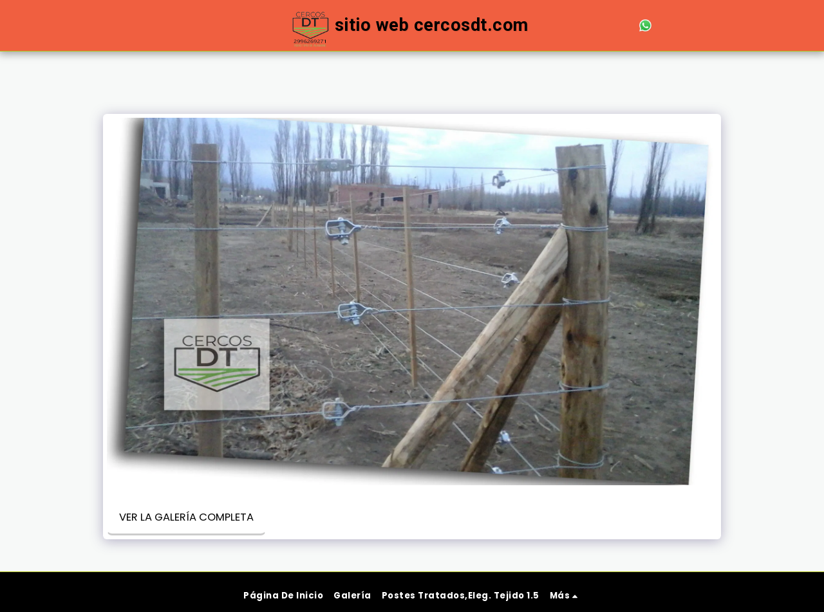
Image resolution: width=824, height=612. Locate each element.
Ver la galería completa (186, 517)
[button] (570, 25)
